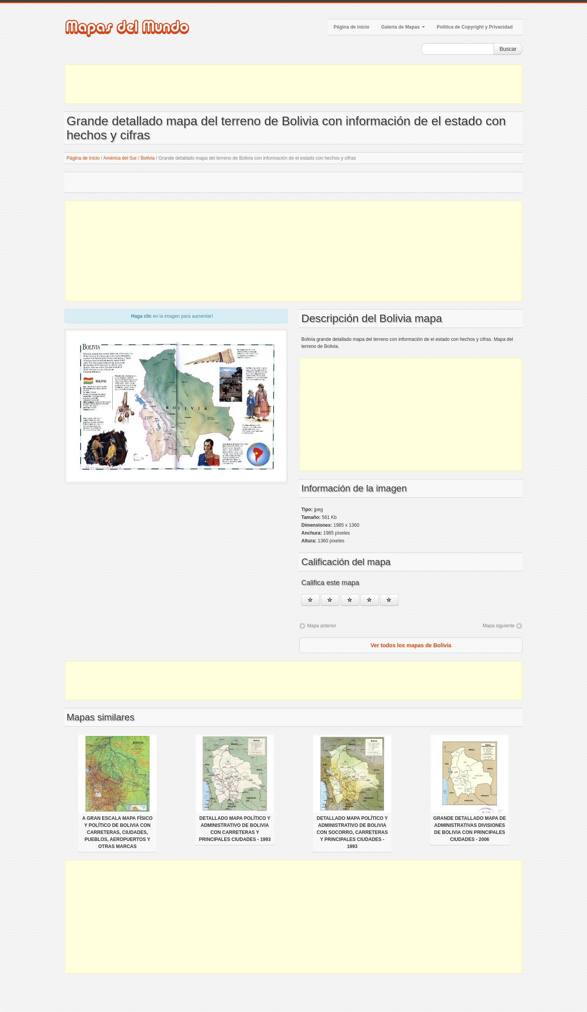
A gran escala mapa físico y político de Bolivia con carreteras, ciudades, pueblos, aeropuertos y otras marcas (117, 832)
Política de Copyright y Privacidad (475, 27)
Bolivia (148, 158)
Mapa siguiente (499, 625)
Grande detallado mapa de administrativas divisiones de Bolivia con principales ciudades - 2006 (469, 829)
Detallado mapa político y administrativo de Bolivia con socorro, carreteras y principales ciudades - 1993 (352, 832)
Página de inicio (351, 27)
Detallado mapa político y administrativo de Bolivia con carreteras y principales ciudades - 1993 (234, 829)
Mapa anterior (321, 625)
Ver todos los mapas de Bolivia (411, 645)
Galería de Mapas (403, 27)
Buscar (508, 49)
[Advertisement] (293, 84)
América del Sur (120, 158)
